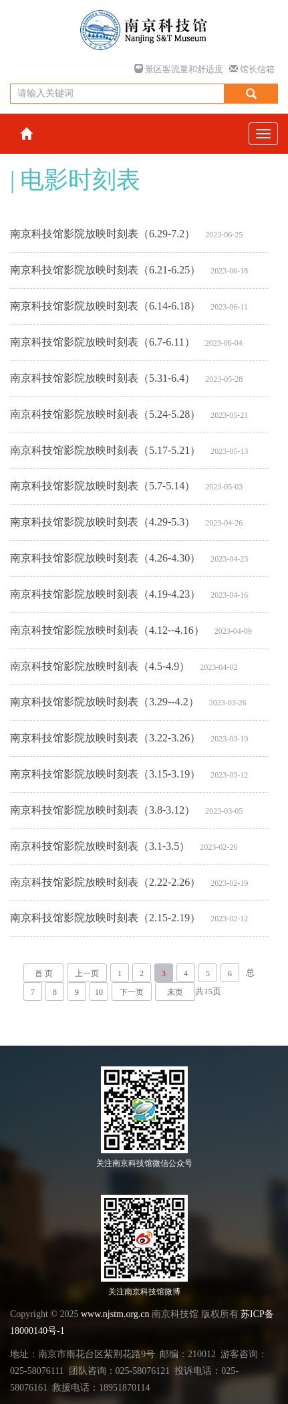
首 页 (44, 973)
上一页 (87, 973)
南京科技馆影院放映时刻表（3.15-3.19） (105, 774)
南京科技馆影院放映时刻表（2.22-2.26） (105, 882)
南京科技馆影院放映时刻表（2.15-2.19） (105, 917)
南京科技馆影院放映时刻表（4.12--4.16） (107, 630)
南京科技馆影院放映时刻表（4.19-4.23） (105, 594)
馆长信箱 (252, 69)
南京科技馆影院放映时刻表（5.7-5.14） (102, 485)
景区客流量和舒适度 (178, 69)
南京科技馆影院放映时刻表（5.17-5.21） (105, 450)
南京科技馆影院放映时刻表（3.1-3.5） (100, 846)
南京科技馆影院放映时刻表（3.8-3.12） (102, 810)
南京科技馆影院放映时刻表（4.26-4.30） (105, 558)
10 (99, 992)
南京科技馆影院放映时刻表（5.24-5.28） (105, 414)
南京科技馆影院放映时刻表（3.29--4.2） (104, 701)
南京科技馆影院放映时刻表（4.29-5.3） (102, 522)
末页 (175, 992)
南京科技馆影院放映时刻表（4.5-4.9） (100, 666)
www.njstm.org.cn (115, 1314)
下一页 (132, 992)
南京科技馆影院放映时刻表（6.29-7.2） (102, 233)
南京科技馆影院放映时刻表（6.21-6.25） (105, 269)
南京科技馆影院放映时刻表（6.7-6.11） (102, 342)
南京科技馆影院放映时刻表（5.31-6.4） (102, 378)
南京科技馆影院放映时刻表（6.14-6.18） (105, 306)
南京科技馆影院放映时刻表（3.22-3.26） (105, 737)
